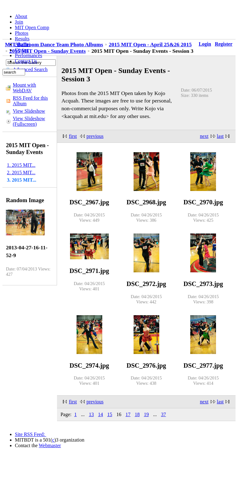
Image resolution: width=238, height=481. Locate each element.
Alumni (22, 44)
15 (109, 414)
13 (91, 414)
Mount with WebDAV (24, 87)
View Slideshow (29, 111)
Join (19, 22)
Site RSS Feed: (30, 434)
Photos (22, 33)
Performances (28, 55)
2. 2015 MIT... (21, 172)
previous (95, 136)
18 (137, 414)
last (220, 136)
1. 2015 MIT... (21, 165)
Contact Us (26, 61)
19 (146, 414)
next (204, 136)
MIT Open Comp (32, 27)
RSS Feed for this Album (30, 100)
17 (128, 414)
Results (22, 38)
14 (100, 414)
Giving (22, 49)
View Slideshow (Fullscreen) (29, 121)
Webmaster (50, 445)
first (73, 136)
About (21, 16)
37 (163, 414)
